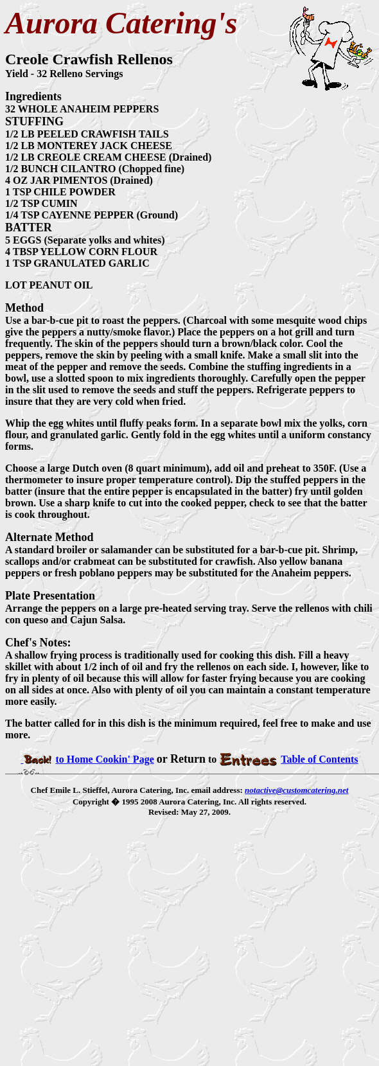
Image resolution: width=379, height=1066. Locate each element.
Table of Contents (288, 759)
